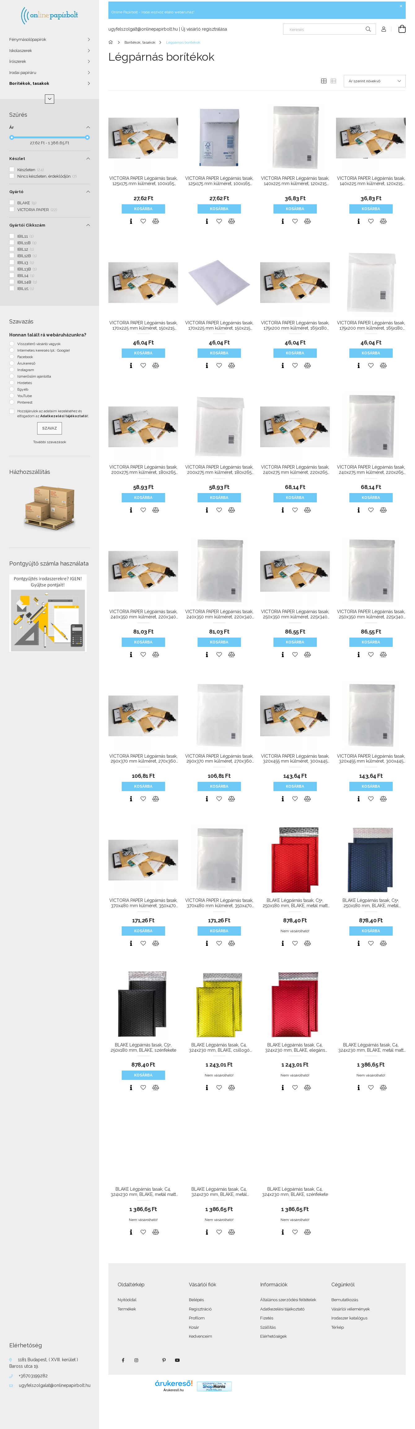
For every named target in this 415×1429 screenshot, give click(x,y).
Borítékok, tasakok (29, 83)
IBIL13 (25, 262)
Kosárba (143, 209)
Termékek (127, 1309)
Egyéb (22, 389)
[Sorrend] (375, 81)
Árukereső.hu (174, 1390)
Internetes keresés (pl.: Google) (43, 350)
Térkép (337, 1327)
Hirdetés (24, 383)
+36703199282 (33, 1375)
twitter (150, 1360)
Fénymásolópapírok (27, 39)
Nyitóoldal (127, 1299)
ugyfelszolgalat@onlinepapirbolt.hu (54, 1385)
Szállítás (268, 1327)
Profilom (197, 1318)
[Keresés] (329, 29)
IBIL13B (27, 269)
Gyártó (16, 191)
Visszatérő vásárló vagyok (39, 344)
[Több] (49, 99)
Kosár (194, 1327)
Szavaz (49, 428)
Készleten (30, 169)
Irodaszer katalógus (349, 1318)
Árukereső (26, 363)
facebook (123, 1360)
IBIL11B (27, 242)
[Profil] (383, 29)
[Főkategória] (111, 42)
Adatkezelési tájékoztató (282, 1309)
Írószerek (17, 61)
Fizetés (266, 1318)
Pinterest (25, 402)
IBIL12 (25, 249)
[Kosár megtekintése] (398, 29)
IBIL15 (25, 288)
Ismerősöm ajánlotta (34, 376)
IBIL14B (27, 282)
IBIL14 (25, 275)
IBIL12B (27, 255)
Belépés (196, 1299)
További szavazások (49, 442)
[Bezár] (401, 6)
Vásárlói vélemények (350, 1309)
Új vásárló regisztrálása (204, 29)
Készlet (17, 158)
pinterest (164, 1360)
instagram (136, 1360)
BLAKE (27, 203)
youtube (177, 1360)
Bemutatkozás (344, 1299)
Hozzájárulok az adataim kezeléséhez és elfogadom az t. (53, 413)
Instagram (25, 370)
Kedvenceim (200, 1336)
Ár (11, 127)
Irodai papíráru (22, 72)
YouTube (24, 396)
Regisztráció (200, 1309)
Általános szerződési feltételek (288, 1299)
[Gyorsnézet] (131, 221)
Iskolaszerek (20, 50)
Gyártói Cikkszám (27, 225)
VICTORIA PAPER (37, 209)
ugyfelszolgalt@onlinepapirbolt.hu (143, 29)
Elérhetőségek (273, 1336)
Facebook (25, 357)
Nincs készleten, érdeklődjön (47, 176)
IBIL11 (25, 236)
